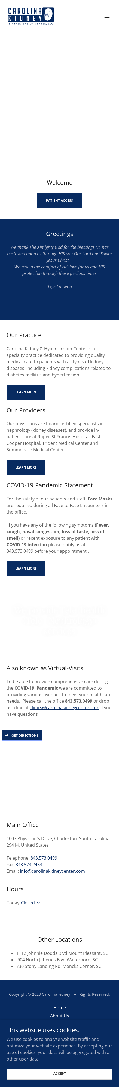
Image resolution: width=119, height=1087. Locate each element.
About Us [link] (59, 1016)
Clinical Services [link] (59, 1024)
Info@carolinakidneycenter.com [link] (52, 871)
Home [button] (59, 1008)
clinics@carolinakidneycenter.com (64, 708)
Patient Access (59, 200)
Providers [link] (59, 1032)
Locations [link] (59, 1049)
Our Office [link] (59, 1040)
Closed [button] (28, 903)
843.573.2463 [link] (29, 865)
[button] (107, 15)
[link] (31, 16)
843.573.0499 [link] (43, 858)
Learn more (26, 392)
